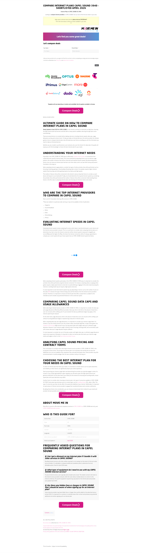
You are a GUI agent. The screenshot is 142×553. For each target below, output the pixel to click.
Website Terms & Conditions (68, 60)
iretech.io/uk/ (69, 525)
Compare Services (58, 527)
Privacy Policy (58, 60)
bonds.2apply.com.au (48, 527)
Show (52, 512)
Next (96, 65)
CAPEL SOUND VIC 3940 (65, 522)
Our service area (47, 522)
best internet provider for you (67, 336)
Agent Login (66, 529)
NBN (49, 291)
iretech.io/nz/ (76, 525)
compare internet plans (79, 156)
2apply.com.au (84, 525)
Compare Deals (71, 110)
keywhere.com (92, 525)
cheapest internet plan (48, 325)
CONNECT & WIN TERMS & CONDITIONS (74, 531)
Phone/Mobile (75, 48)
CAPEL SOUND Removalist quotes (51, 408)
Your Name (45, 48)
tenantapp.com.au (60, 525)
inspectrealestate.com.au (49, 525)
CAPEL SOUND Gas (78, 406)
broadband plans (82, 382)
